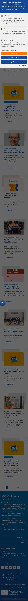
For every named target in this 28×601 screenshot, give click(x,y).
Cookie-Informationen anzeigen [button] (9, 50)
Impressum (24, 65)
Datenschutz (17, 65)
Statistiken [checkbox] (7, 29)
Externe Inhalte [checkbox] (8, 40)
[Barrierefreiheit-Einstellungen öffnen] (2, 303)
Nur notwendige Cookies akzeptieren (14, 62)
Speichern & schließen (14, 57)
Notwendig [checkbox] (7, 16)
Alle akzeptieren (14, 53)
